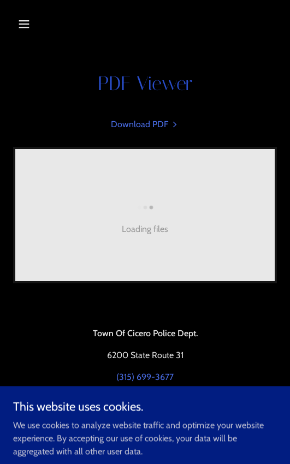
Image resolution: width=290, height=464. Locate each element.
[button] (32, 24)
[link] (145, 124)
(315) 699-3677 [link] (145, 377)
